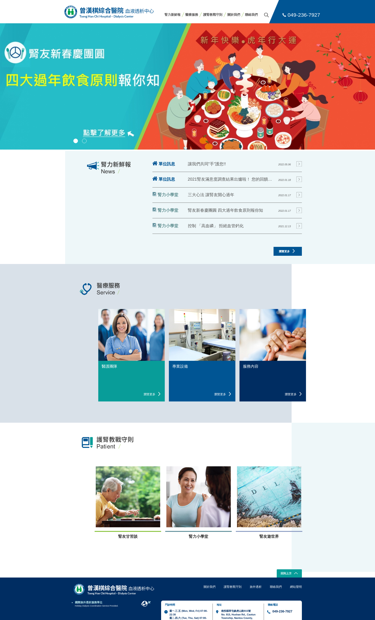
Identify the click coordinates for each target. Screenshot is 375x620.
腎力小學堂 (165, 194)
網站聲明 (296, 586)
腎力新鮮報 (173, 14)
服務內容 (250, 366)
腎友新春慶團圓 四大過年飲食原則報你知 (225, 210)
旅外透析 (256, 586)
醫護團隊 (109, 366)
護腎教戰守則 (212, 14)
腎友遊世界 (269, 536)
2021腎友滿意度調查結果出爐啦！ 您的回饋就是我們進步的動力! (232, 179)
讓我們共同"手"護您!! (207, 164)
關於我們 (233, 14)
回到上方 (289, 573)
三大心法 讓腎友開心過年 (211, 195)
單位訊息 (163, 163)
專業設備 (180, 366)
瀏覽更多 (287, 251)
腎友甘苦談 (128, 536)
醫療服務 (191, 14)
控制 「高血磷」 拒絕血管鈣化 (216, 226)
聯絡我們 (251, 14)
